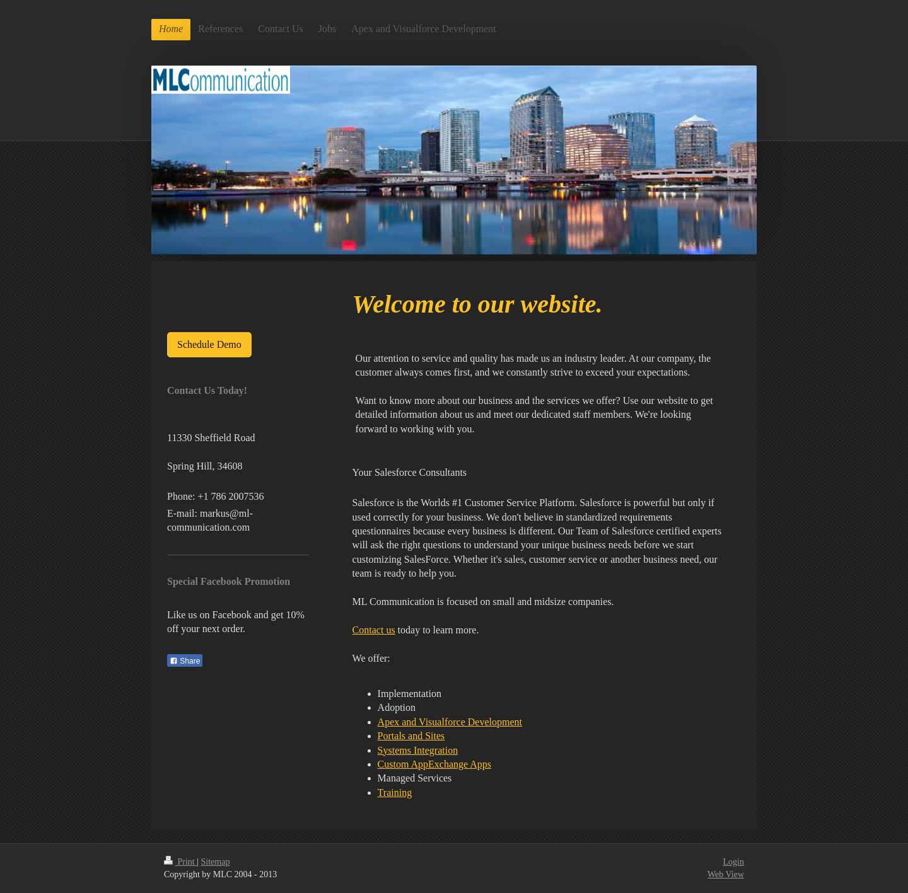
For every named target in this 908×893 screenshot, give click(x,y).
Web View (725, 874)
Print (180, 862)
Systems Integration (418, 750)
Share (185, 661)
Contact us (373, 630)
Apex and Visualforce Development (450, 722)
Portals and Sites (411, 735)
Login (733, 862)
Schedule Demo (209, 344)
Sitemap (215, 862)
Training (395, 792)
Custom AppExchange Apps (434, 764)
